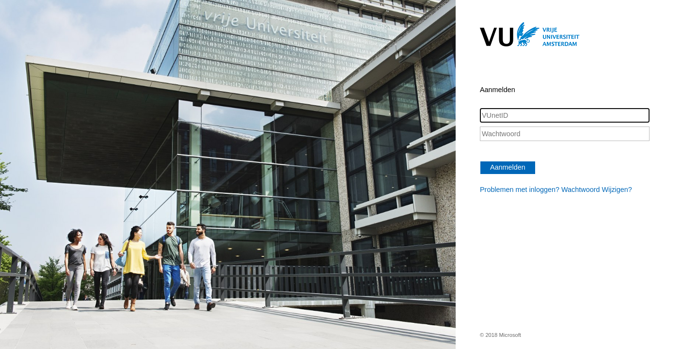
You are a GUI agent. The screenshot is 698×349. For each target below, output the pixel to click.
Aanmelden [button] (507, 167)
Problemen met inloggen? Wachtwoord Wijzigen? (556, 189)
